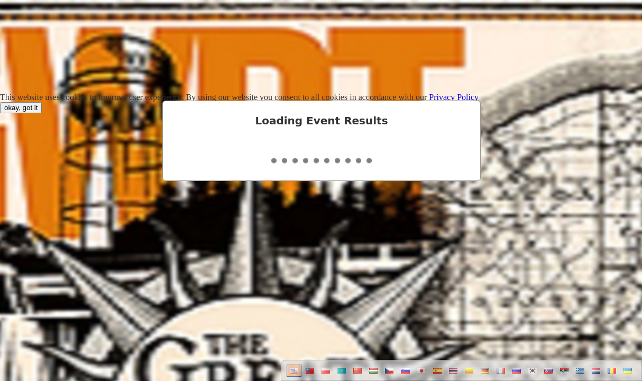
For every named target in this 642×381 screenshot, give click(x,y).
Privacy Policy (454, 97)
